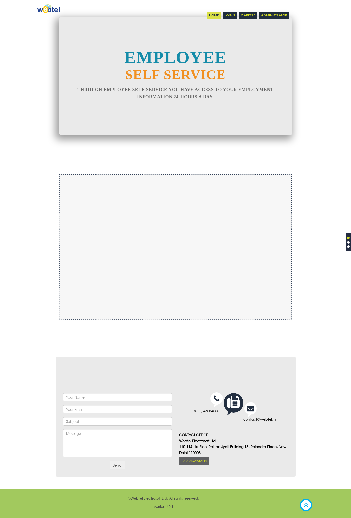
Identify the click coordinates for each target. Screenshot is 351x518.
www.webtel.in (194, 460)
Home (214, 15)
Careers (248, 15)
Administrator (274, 15)
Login (230, 15)
